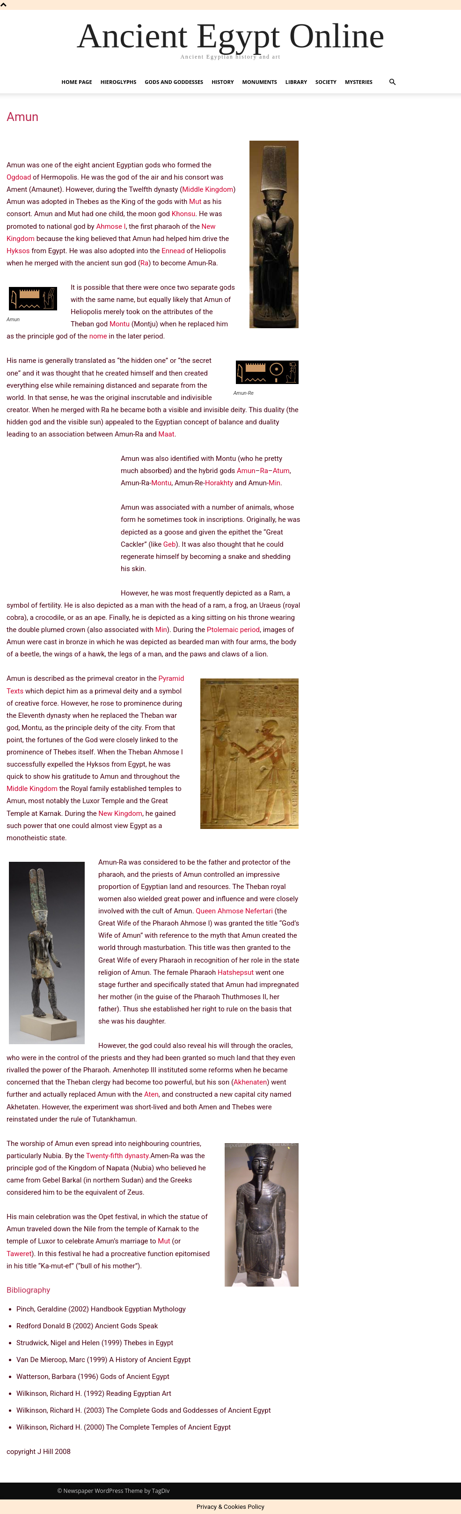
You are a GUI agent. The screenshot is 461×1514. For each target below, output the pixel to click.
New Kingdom (120, 813)
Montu (120, 324)
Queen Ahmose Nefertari (234, 911)
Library (296, 81)
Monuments (259, 81)
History (223, 81)
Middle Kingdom (207, 189)
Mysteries (359, 81)
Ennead (173, 251)
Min (274, 483)
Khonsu (184, 214)
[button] (392, 82)
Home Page (77, 81)
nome (98, 336)
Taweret (19, 1254)
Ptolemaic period (233, 629)
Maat (166, 434)
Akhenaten (250, 1082)
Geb (169, 544)
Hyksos (18, 251)
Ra (144, 263)
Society (326, 81)
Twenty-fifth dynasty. (118, 1156)
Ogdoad (19, 177)
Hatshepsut (236, 972)
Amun (246, 471)
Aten (151, 1094)
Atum (281, 471)
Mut (195, 201)
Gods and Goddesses (174, 81)
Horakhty (219, 483)
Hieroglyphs (119, 81)
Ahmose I (110, 226)
